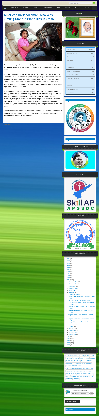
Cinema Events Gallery (86, 376)
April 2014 (71, 328)
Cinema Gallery (75, 376)
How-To (87, 8)
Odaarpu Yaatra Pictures (73, 360)
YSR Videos (76, 358)
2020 (68, 267)
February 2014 (73, 332)
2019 (68, 269)
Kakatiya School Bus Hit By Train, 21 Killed (79, 300)
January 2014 (72, 334)
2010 (68, 343)
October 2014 (72, 286)
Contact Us (76, 378)
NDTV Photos (87, 371)
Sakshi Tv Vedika (80, 363)
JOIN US (67, 8)
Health (68, 376)
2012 (68, 338)
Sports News (69, 371)
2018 (68, 271)
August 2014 (72, 290)
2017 (68, 273)
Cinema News (89, 368)
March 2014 (72, 330)
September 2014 (73, 288)
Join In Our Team (84, 358)
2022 (68, 263)
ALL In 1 (77, 8)
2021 (68, 265)
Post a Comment (7, 128)
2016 (68, 275)
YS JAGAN (14, 8)
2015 (68, 277)
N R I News (89, 363)
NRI (58, 8)
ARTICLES (36, 8)
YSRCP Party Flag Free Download (75, 368)
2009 (68, 345)
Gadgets (90, 373)
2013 (68, 336)
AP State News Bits (86, 360)
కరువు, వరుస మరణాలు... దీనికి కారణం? (78, 322)
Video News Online (71, 373)
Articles (92, 358)
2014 (68, 280)
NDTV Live (79, 373)
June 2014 (72, 324)
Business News (78, 371)
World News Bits (70, 363)
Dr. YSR (25, 8)
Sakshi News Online (71, 365)
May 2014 (71, 326)
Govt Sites (69, 378)
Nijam (79, 365)
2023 (68, 261)
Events (85, 373)
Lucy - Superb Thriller (74, 294)
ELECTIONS (48, 8)
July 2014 (71, 292)
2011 (68, 340)
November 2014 (73, 284)
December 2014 (73, 282)
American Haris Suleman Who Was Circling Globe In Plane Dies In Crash (29, 17)
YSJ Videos (69, 358)
